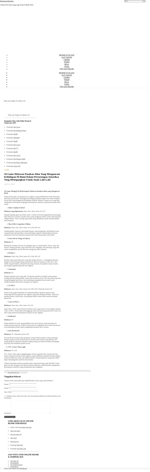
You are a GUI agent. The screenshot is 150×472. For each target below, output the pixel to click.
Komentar (7, 416)
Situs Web (7, 392)
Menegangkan (57, 370)
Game (31, 370)
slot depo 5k (14, 463)
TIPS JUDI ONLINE (66, 69)
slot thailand (14, 465)
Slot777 (15, 148)
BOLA (66, 64)
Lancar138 (16, 166)
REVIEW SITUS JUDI (66, 55)
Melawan (49, 370)
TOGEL (66, 66)
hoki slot (20, 447)
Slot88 (15, 134)
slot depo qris (21, 451)
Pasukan (73, 370)
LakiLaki (43, 370)
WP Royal (23, 471)
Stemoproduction (7, 1)
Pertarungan (80, 370)
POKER (66, 62)
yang (89, 370)
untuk (85, 370)
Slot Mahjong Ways (19, 130)
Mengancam (66, 370)
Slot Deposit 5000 (19, 159)
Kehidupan (36, 370)
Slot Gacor (16, 127)
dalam (25, 370)
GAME (6, 170)
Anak (11, 370)
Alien (8, 370)
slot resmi (13, 440)
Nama (6, 384)
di (28, 370)
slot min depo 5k (15, 437)
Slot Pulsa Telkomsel (20, 162)
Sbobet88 (16, 138)
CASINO (67, 60)
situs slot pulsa (15, 433)
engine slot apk (26, 430)
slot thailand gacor (16, 467)
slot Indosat (14, 469)
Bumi (21, 370)
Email (6, 388)
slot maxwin (14, 444)
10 (5, 370)
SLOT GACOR (67, 57)
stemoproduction (13, 372)
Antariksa (16, 370)
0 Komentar (23, 372)
